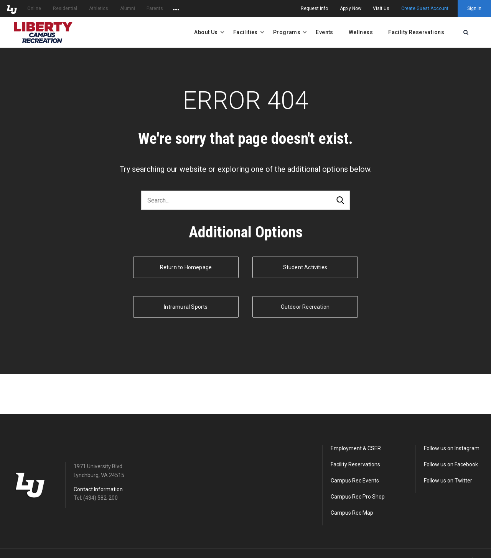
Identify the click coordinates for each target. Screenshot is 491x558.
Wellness (361, 32)
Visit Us (381, 8)
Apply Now (350, 8)
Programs (286, 32)
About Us (205, 32)
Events (324, 32)
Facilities (245, 32)
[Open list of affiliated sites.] (176, 8)
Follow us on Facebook (451, 464)
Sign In (474, 8)
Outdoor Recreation (305, 307)
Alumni (127, 8)
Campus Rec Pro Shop (358, 497)
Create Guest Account (424, 8)
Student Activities (305, 267)
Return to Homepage (186, 267)
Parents (155, 8)
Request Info (314, 8)
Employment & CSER (356, 448)
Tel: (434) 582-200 (96, 498)
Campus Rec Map (352, 513)
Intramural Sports (186, 307)
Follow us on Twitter (448, 480)
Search (340, 200)
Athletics (98, 8)
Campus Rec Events (355, 480)
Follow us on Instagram (451, 448)
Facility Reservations (416, 32)
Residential (65, 8)
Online (34, 8)
